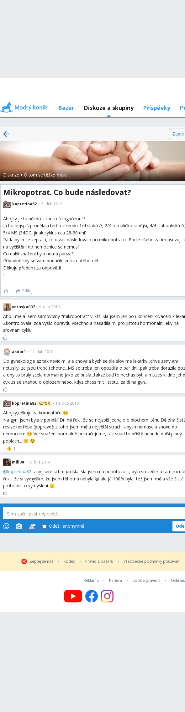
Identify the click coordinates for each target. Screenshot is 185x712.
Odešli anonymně (63, 526)
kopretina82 (19, 471)
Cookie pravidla (146, 580)
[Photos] (19, 526)
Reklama (91, 580)
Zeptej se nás (41, 561)
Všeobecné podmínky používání (152, 561)
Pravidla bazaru (99, 561)
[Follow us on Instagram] (111, 596)
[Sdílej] (24, 291)
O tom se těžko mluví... (47, 175)
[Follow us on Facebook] (91, 596)
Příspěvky (156, 107)
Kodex (69, 561)
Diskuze (11, 175)
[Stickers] (32, 526)
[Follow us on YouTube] (73, 596)
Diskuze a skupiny (109, 107)
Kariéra (115, 580)
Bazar (66, 107)
